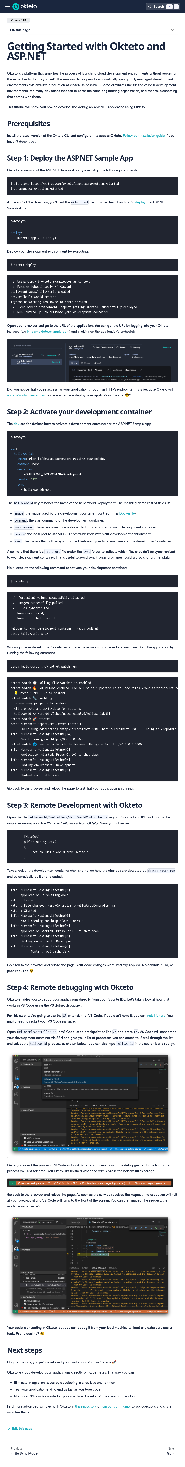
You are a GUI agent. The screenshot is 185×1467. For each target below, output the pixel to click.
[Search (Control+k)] (163, 6)
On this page (20, 30)
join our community (116, 1406)
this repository (86, 1406)
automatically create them (26, 395)
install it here (156, 1015)
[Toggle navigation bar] (8, 7)
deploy (140, 202)
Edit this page (19, 1428)
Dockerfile (126, 513)
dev (17, 423)
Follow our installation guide (144, 135)
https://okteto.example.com (48, 331)
